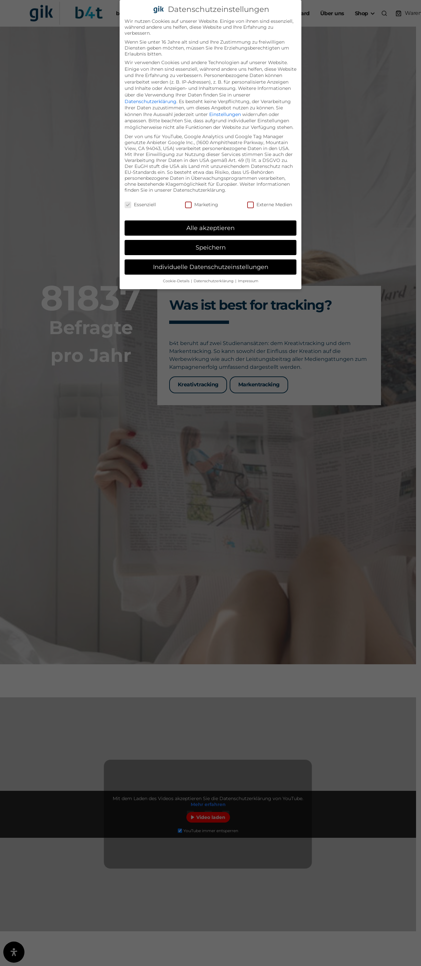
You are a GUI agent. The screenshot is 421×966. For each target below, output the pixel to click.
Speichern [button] (211, 247)
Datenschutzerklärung (150, 101)
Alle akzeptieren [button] (210, 227)
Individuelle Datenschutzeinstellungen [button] (210, 266)
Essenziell (140, 205)
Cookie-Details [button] (176, 281)
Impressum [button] (248, 281)
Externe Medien (269, 205)
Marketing (201, 205)
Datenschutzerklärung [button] (214, 281)
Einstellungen (225, 114)
